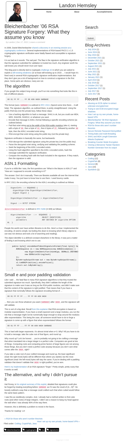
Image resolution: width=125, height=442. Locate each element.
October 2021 (94, 60)
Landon (11, 42)
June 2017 (92, 94)
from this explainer (40, 309)
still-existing (17, 73)
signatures (54, 430)
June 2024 (92, 52)
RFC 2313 (45, 105)
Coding (91, 158)
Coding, (18, 423)
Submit (91, 38)
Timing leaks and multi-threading (102, 134)
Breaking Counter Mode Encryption (103, 142)
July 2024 (92, 49)
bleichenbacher (13, 430)
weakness (27, 73)
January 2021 (94, 77)
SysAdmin (92, 169)
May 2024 (92, 55)
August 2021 (93, 66)
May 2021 (92, 74)
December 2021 (95, 58)
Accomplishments (104, 12)
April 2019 (92, 80)
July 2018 (92, 83)
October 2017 (94, 85)
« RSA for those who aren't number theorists (24, 419)
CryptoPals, (27, 423)
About (76, 12)
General (91, 164)
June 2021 (92, 71)
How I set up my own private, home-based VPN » (58, 421)
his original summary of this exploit (31, 384)
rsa (43, 430)
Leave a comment (37, 42)
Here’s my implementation (16, 367)
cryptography (31, 430)
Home (48, 12)
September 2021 (95, 63)
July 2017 (92, 91)
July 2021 (92, 69)
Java (34, 423)
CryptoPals (92, 161)
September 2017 (95, 88)
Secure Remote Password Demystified (104, 131)
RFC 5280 (41, 209)
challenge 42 (46, 70)
